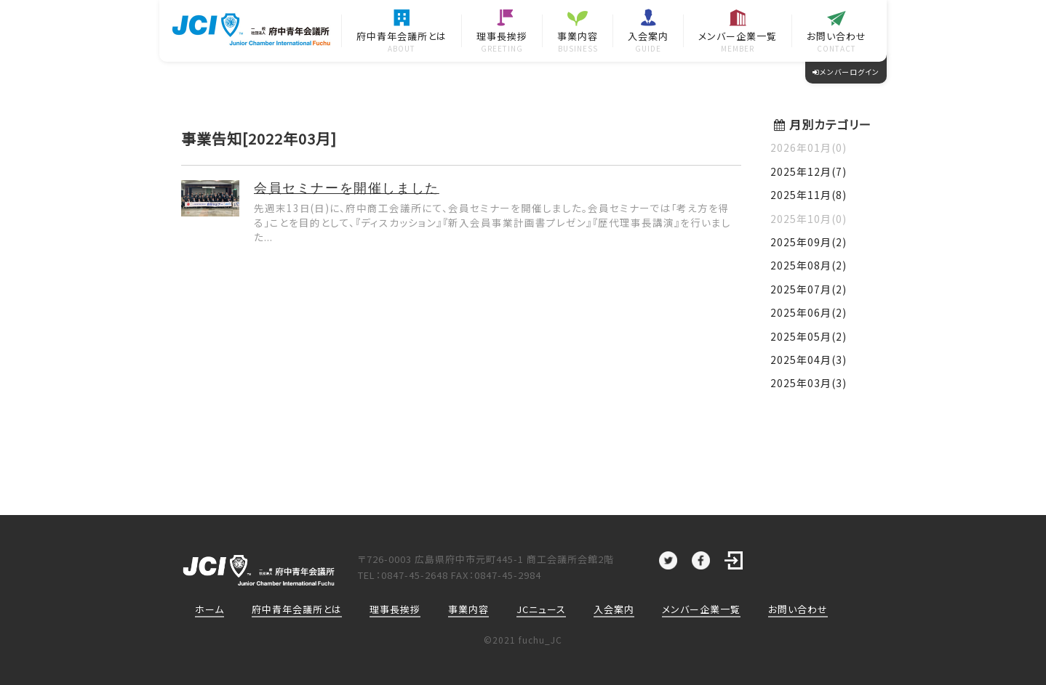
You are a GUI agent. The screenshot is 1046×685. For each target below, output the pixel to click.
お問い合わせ (798, 609)
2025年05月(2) (808, 336)
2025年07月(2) (808, 289)
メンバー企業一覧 (701, 609)
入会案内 (614, 609)
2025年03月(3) (808, 383)
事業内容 (468, 609)
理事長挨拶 (395, 609)
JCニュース (541, 609)
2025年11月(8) (808, 194)
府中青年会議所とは (297, 609)
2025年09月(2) (808, 242)
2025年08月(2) (808, 265)
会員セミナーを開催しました (346, 188)
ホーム (209, 609)
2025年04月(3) (808, 359)
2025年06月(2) (808, 312)
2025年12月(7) (808, 171)
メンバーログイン (846, 71)
